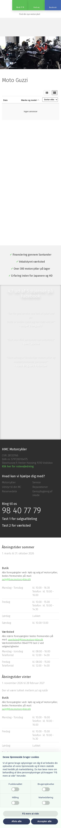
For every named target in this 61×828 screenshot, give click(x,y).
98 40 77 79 (21, 510)
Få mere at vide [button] (30, 813)
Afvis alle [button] (16, 821)
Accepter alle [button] (44, 821)
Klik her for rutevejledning (18, 466)
